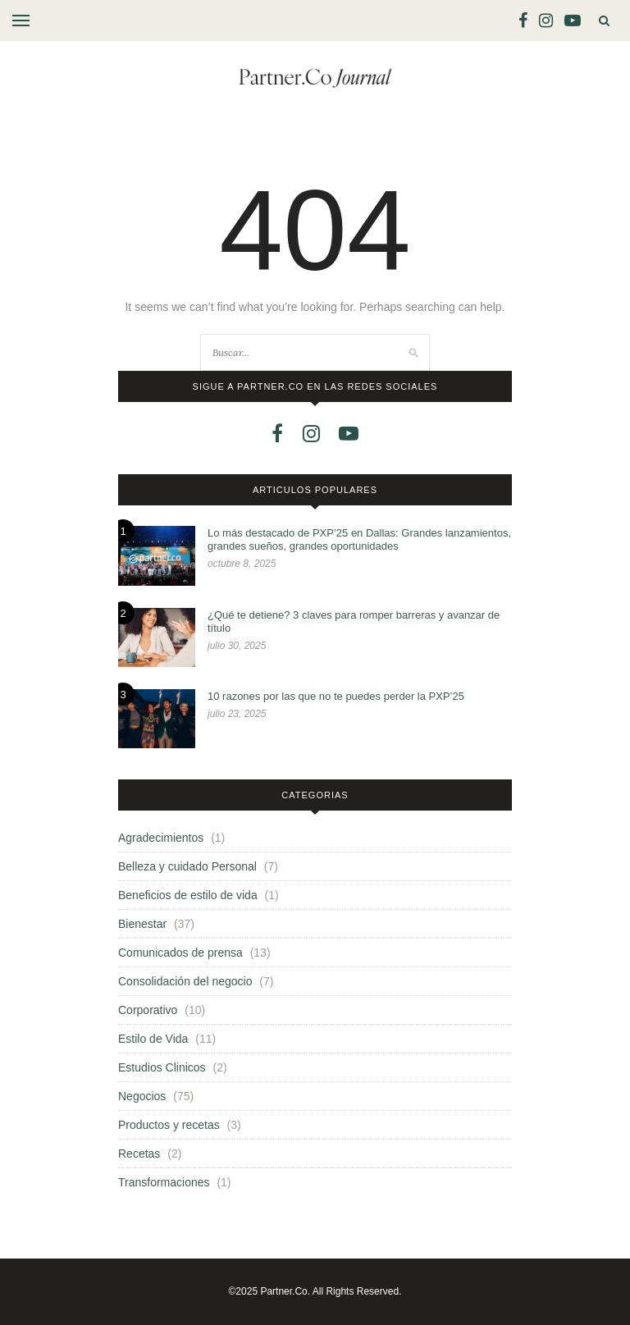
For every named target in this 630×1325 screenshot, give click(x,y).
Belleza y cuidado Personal (187, 866)
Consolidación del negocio (185, 981)
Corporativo (147, 1010)
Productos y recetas (169, 1124)
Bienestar (142, 923)
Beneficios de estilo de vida (188, 895)
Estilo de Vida (153, 1038)
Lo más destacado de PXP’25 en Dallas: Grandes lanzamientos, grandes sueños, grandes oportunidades (359, 539)
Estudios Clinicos (162, 1067)
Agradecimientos (160, 837)
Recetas (139, 1153)
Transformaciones (164, 1182)
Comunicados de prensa (180, 952)
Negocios (142, 1096)
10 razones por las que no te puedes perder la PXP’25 (336, 696)
